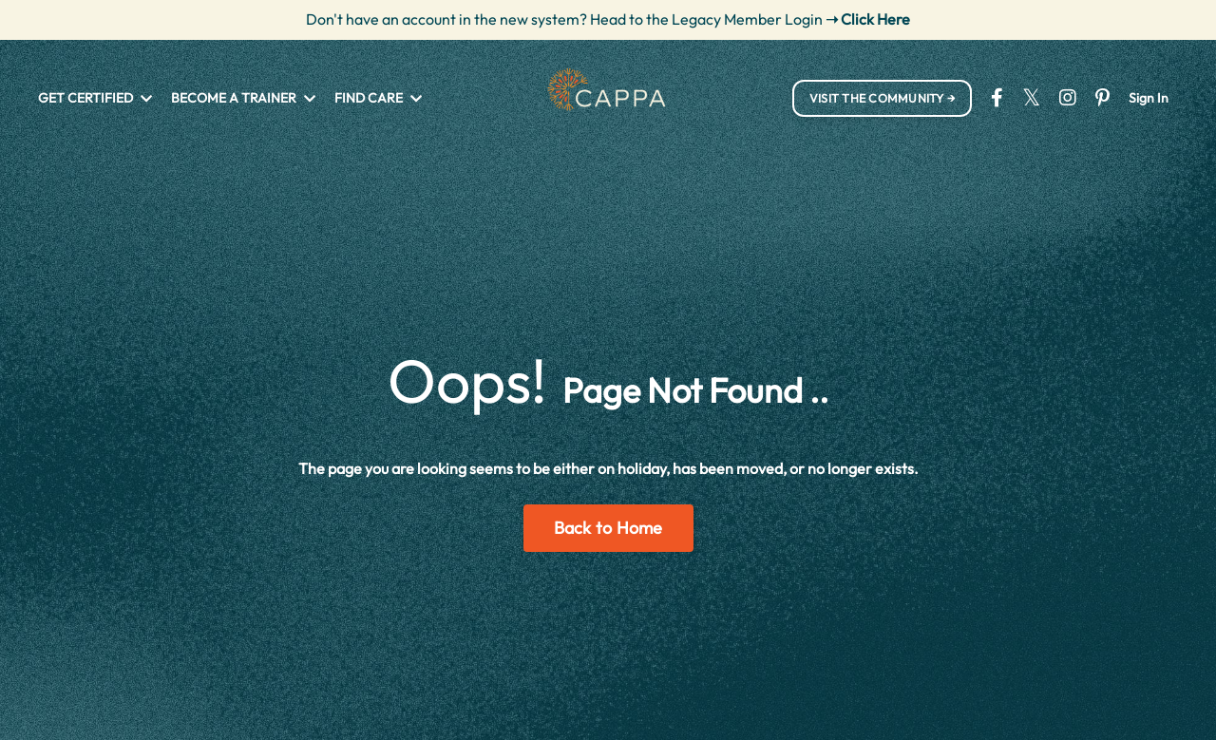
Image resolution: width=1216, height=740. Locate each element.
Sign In (1148, 97)
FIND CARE (378, 97)
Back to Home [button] (608, 528)
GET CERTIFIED (95, 97)
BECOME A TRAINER (243, 97)
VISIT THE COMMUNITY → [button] (882, 97)
